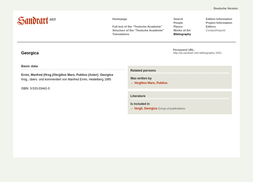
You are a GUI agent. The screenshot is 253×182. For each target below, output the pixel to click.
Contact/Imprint (215, 30)
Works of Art (182, 30)
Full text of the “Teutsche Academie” (137, 26)
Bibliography (182, 34)
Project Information (219, 22)
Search (178, 18)
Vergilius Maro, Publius (150, 83)
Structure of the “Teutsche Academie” (138, 30)
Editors (211, 26)
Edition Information (219, 18)
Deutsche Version (226, 8)
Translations (120, 34)
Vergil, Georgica (145, 108)
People (178, 22)
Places (177, 26)
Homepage (119, 18)
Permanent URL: (197, 51)
